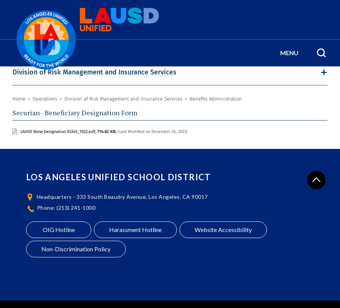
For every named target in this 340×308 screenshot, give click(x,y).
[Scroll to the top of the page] (316, 180)
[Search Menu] (321, 53)
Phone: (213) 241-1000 (66, 207)
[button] (289, 53)
